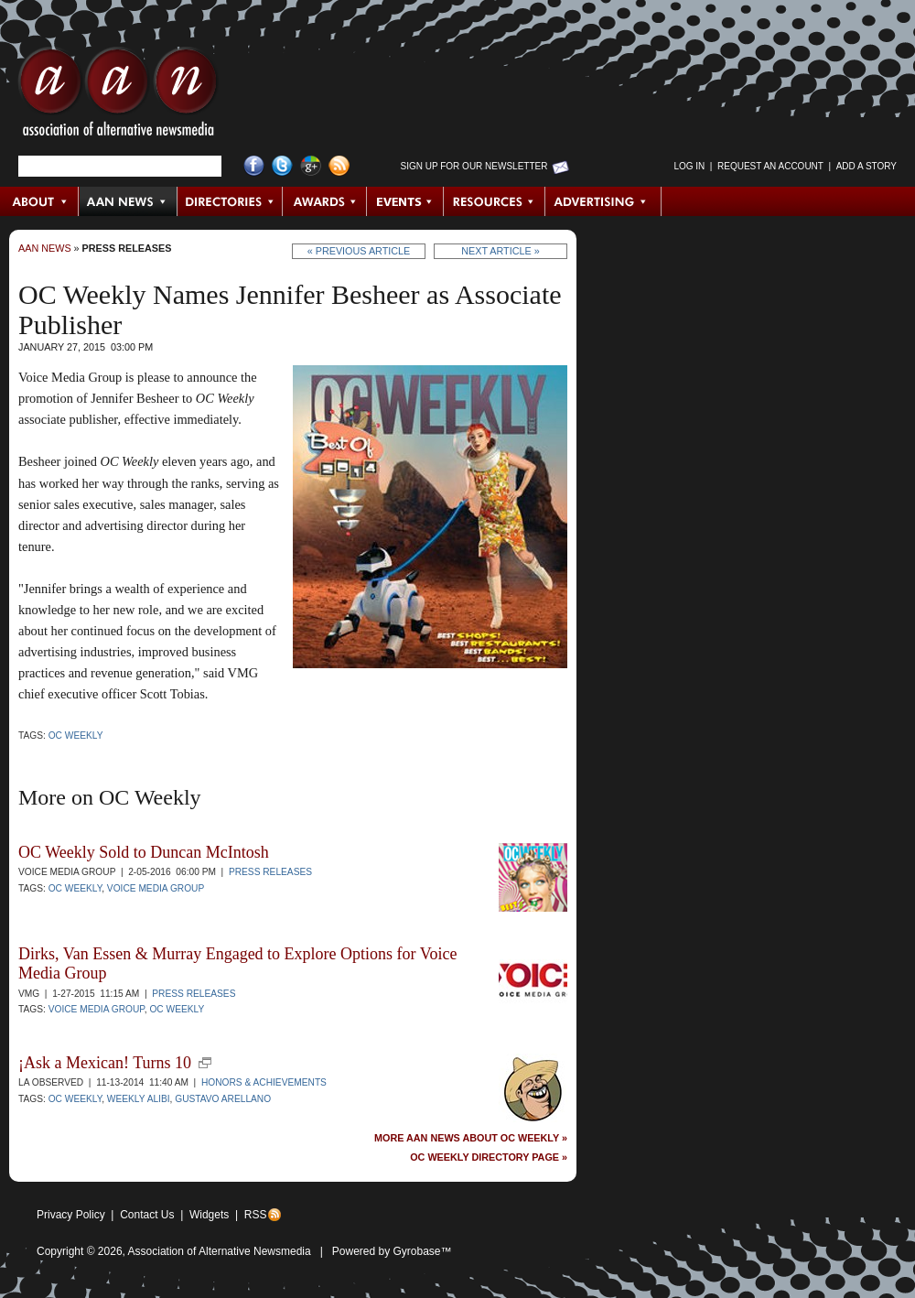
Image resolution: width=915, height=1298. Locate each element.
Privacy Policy (71, 1214)
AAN (118, 96)
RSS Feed (339, 166)
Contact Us (147, 1214)
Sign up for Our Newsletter (474, 166)
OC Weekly (75, 735)
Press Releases (127, 248)
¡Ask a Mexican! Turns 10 (104, 1063)
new (205, 1063)
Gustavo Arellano (223, 1099)
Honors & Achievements (264, 1082)
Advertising (603, 201)
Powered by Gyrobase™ (392, 1251)
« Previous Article (359, 250)
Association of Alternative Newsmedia (219, 1251)
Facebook (253, 166)
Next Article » (500, 250)
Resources (494, 201)
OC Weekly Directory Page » (488, 1157)
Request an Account (770, 166)
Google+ (310, 166)
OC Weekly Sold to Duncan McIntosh (143, 852)
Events (405, 201)
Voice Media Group (155, 888)
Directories (230, 201)
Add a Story (866, 166)
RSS (255, 1214)
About (40, 201)
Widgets (209, 1214)
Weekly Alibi (138, 1099)
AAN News (129, 201)
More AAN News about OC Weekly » (470, 1138)
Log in (689, 166)
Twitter (282, 166)
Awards (325, 201)
